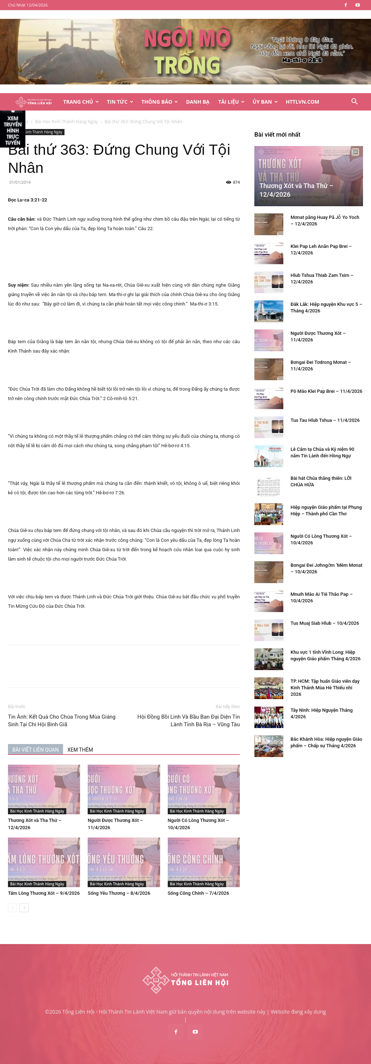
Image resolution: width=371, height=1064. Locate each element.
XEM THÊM (80, 750)
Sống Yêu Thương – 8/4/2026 (119, 893)
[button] (354, 102)
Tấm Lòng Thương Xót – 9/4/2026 (44, 893)
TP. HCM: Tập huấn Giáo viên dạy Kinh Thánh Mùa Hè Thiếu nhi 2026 (325, 687)
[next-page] (24, 907)
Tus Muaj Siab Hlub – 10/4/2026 (325, 623)
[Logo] (33, 102)
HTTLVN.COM (303, 101)
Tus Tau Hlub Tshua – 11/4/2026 (325, 420)
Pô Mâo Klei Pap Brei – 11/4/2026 (326, 391)
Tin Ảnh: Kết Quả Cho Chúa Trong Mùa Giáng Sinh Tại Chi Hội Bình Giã (62, 721)
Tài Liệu (231, 101)
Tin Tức (120, 101)
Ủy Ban (265, 101)
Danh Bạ (197, 101)
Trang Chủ (81, 101)
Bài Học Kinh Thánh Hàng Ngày (66, 122)
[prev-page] (12, 907)
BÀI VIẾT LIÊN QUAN (35, 750)
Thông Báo (159, 101)
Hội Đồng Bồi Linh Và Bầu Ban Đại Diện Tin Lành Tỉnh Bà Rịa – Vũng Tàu (188, 721)
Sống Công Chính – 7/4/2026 (198, 893)
